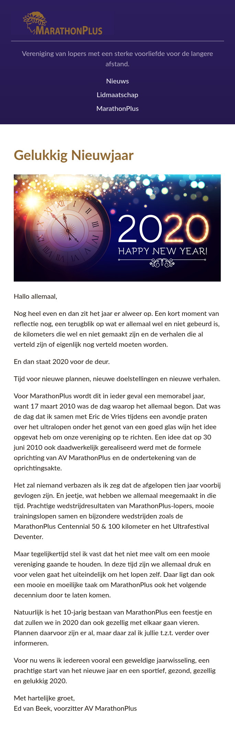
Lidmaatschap (117, 94)
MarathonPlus (117, 108)
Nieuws (117, 81)
